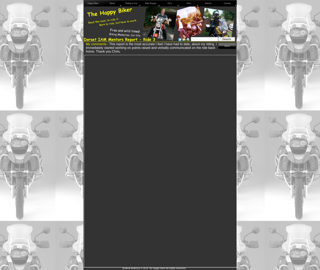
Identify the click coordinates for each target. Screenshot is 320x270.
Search (226, 39)
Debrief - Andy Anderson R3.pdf (160, 161)
